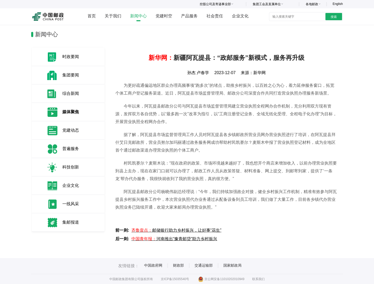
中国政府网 (153, 265)
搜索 (334, 17)
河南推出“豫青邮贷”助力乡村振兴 (174, 239)
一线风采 (70, 204)
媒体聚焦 (70, 112)
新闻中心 (138, 16)
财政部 (178, 265)
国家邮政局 (232, 265)
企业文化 (240, 16)
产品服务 (189, 16)
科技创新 (70, 167)
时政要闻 (70, 56)
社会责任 (214, 16)
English (338, 4)
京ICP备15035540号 (175, 279)
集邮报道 (70, 222)
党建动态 (70, 130)
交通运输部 (204, 265)
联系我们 (258, 279)
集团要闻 (70, 75)
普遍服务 (70, 148)
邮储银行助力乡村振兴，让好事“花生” (176, 230)
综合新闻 (70, 93)
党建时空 (164, 16)
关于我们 (113, 16)
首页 (92, 16)
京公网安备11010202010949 (221, 279)
